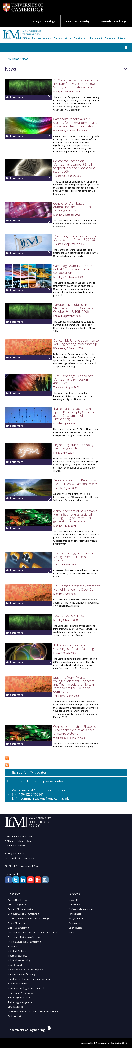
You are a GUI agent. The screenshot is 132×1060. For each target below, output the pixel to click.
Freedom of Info (23, 866)
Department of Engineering (29, 1030)
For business (23, 38)
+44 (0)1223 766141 (14, 853)
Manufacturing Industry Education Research (29, 979)
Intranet (122, 38)
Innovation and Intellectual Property (25, 969)
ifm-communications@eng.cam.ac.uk (42, 798)
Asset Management (17, 904)
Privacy (37, 866)
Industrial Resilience (17, 955)
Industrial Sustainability (19, 960)
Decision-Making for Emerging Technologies (29, 918)
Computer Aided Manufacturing (23, 913)
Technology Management (20, 1002)
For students (81, 38)
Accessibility (87, 1043)
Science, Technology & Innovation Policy (27, 988)
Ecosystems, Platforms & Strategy (24, 937)
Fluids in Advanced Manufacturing (24, 941)
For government (76, 918)
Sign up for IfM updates (29, 772)
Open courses (75, 927)
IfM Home (13, 58)
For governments (41, 38)
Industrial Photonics (17, 951)
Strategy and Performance (20, 992)
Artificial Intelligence (17, 899)
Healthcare (13, 946)
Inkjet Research (15, 965)
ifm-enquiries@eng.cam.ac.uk (19, 858)
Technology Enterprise (19, 997)
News (25, 58)
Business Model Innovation (21, 909)
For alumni (96, 38)
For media (110, 38)
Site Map (9, 866)
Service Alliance (15, 1006)
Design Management (18, 923)
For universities (62, 38)
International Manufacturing (21, 974)
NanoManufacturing (17, 983)
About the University (77, 21)
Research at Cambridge (113, 21)
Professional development (81, 909)
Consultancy (74, 904)
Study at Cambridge (44, 21)
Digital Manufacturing (18, 927)
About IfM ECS (75, 899)
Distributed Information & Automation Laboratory (32, 932)
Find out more (14, 97)
